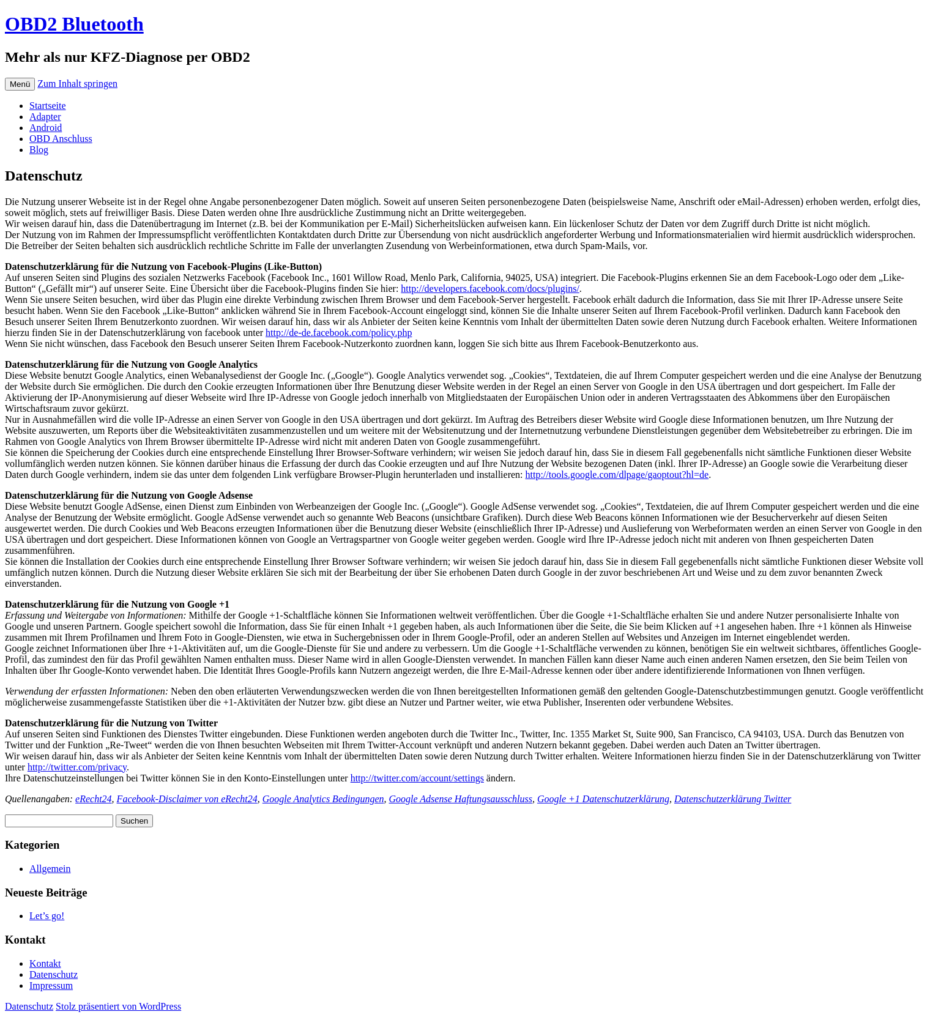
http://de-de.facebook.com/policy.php (339, 332)
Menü (20, 84)
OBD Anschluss (60, 138)
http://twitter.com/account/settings (417, 778)
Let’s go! (46, 916)
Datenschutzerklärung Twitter (732, 799)
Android (45, 127)
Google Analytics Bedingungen (323, 799)
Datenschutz (53, 974)
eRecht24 (93, 799)
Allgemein (50, 868)
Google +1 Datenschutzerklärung (603, 799)
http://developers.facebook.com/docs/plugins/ (490, 288)
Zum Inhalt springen (77, 83)
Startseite (47, 105)
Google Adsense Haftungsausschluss (460, 799)
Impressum (51, 985)
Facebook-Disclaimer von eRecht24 (187, 799)
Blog (38, 149)
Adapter (45, 116)
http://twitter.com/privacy (77, 767)
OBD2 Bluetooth (74, 24)
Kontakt (45, 963)
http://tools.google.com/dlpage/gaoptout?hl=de (617, 474)
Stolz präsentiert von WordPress (118, 1006)
